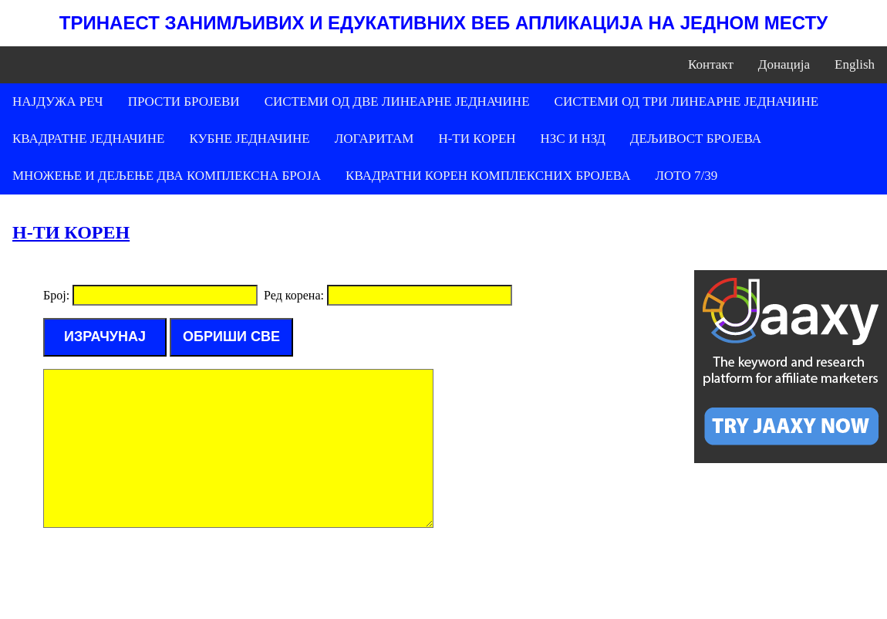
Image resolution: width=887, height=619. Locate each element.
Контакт (711, 64)
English (855, 64)
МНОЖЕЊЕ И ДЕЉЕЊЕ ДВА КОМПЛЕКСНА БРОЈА (166, 175)
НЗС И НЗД (573, 138)
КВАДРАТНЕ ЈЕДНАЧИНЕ (88, 138)
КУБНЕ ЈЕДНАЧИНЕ (249, 138)
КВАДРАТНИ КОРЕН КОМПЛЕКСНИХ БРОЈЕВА (488, 175)
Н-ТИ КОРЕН (476, 138)
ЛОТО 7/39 (686, 175)
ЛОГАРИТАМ (374, 138)
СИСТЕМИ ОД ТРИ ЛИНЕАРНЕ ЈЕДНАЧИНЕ (687, 101)
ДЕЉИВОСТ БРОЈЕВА (695, 138)
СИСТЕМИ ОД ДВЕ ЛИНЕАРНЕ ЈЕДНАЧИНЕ (397, 101)
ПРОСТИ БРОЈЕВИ (184, 101)
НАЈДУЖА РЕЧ (57, 101)
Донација (784, 64)
